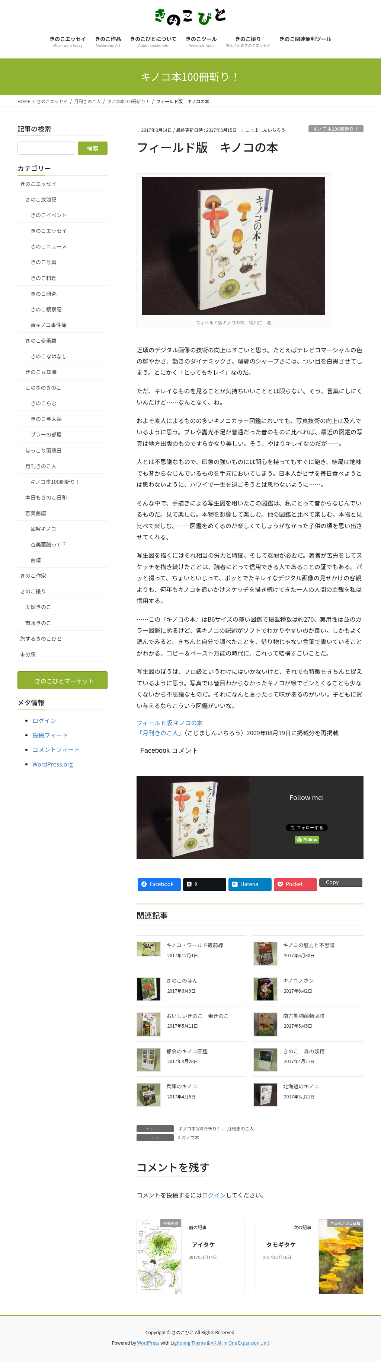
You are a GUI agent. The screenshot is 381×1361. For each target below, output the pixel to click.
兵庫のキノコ (181, 1086)
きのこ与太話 (46, 418)
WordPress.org (52, 763)
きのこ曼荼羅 (41, 340)
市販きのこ (38, 622)
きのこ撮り (33, 591)
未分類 (28, 654)
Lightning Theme (188, 1342)
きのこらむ (44, 403)
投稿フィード (50, 734)
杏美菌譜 (35, 513)
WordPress (148, 1342)
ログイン (214, 1194)
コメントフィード (56, 749)
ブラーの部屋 (46, 434)
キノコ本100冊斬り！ (336, 128)
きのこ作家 (33, 575)
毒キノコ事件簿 (49, 325)
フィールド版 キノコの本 (170, 722)
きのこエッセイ (38, 183)
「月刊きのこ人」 (160, 732)
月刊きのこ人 (240, 1128)
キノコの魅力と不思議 (309, 945)
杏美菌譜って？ (49, 544)
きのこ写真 (44, 262)
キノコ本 (190, 1137)
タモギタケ (281, 1244)
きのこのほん (182, 980)
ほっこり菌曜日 (43, 450)
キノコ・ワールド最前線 (194, 945)
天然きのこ (38, 606)
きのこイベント (49, 215)
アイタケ (203, 1244)
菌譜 (36, 560)
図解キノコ (43, 528)
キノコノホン (298, 980)
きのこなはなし (49, 356)
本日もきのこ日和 (46, 497)
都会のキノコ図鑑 (187, 1051)
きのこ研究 (44, 293)
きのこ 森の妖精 (304, 1051)
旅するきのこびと (41, 638)
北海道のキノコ (301, 1086)
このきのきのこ (43, 387)
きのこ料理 (44, 278)
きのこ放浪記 (41, 199)
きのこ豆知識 (41, 371)
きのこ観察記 (46, 309)
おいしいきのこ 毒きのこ (197, 1015)
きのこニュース (49, 246)
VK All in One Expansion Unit (240, 1342)
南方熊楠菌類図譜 (304, 1015)
